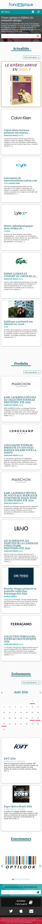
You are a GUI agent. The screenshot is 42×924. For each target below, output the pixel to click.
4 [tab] (18, 879)
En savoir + (28, 922)
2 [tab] (14, 879)
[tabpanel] (21, 862)
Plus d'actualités (31, 57)
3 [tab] (16, 879)
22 (32, 718)
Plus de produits (32, 372)
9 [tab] (27, 879)
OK (40, 920)
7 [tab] (23, 879)
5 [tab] (20, 879)
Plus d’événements (31, 682)
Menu (5, 12)
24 (4, 724)
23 (38, 718)
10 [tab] (29, 879)
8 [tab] (25, 879)
